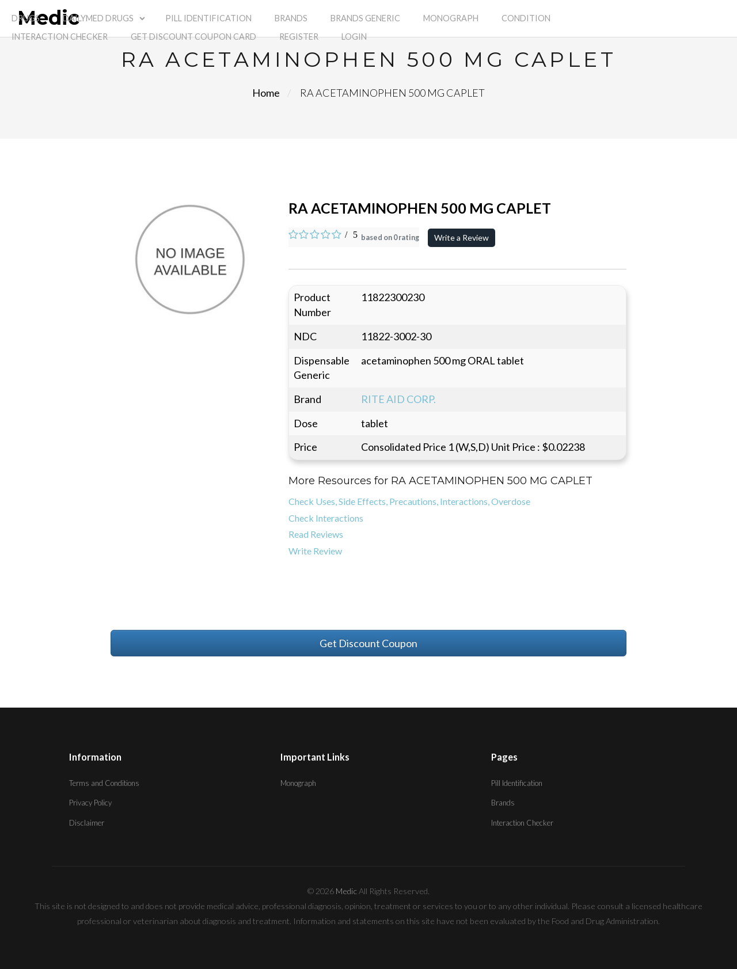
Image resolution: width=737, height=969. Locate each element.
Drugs (26, 18)
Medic (346, 891)
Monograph (450, 18)
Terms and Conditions (104, 783)
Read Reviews (315, 534)
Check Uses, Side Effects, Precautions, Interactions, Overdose (409, 501)
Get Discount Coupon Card (193, 36)
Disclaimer (86, 822)
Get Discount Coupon (368, 643)
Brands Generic (365, 18)
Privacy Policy (90, 802)
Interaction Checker (60, 36)
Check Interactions (325, 517)
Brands (291, 18)
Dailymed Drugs (98, 18)
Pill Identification (208, 18)
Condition (526, 18)
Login (354, 36)
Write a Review (461, 237)
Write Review (315, 550)
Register (298, 36)
